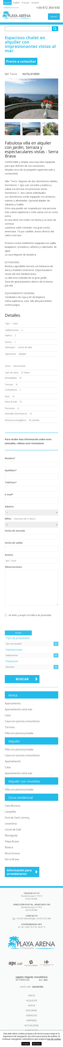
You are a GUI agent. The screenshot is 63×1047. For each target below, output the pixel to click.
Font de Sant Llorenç (17, 817)
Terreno (10, 727)
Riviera (9, 847)
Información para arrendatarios (19, 872)
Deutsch (35, 2)
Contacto (31, 1030)
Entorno (31, 1010)
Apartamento (13, 703)
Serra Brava (12, 859)
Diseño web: (31, 986)
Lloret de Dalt (13, 829)
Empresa (31, 1020)
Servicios (31, 1015)
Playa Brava (12, 841)
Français (25, 2)
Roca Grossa (12, 853)
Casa (8, 715)
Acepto (25, 1043)
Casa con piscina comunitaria (22, 721)
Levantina (11, 823)
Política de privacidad (40, 615)
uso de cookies (54, 1039)
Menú (53, 16)
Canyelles (10, 811)
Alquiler (31, 1000)
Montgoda (11, 835)
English (16, 2)
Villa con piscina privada (19, 733)
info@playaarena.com (11, 7)
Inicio (31, 995)
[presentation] (29, 624)
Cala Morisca (12, 805)
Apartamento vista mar (18, 709)
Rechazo (37, 1043)
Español (7, 2)
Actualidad (31, 1025)
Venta (31, 1005)
